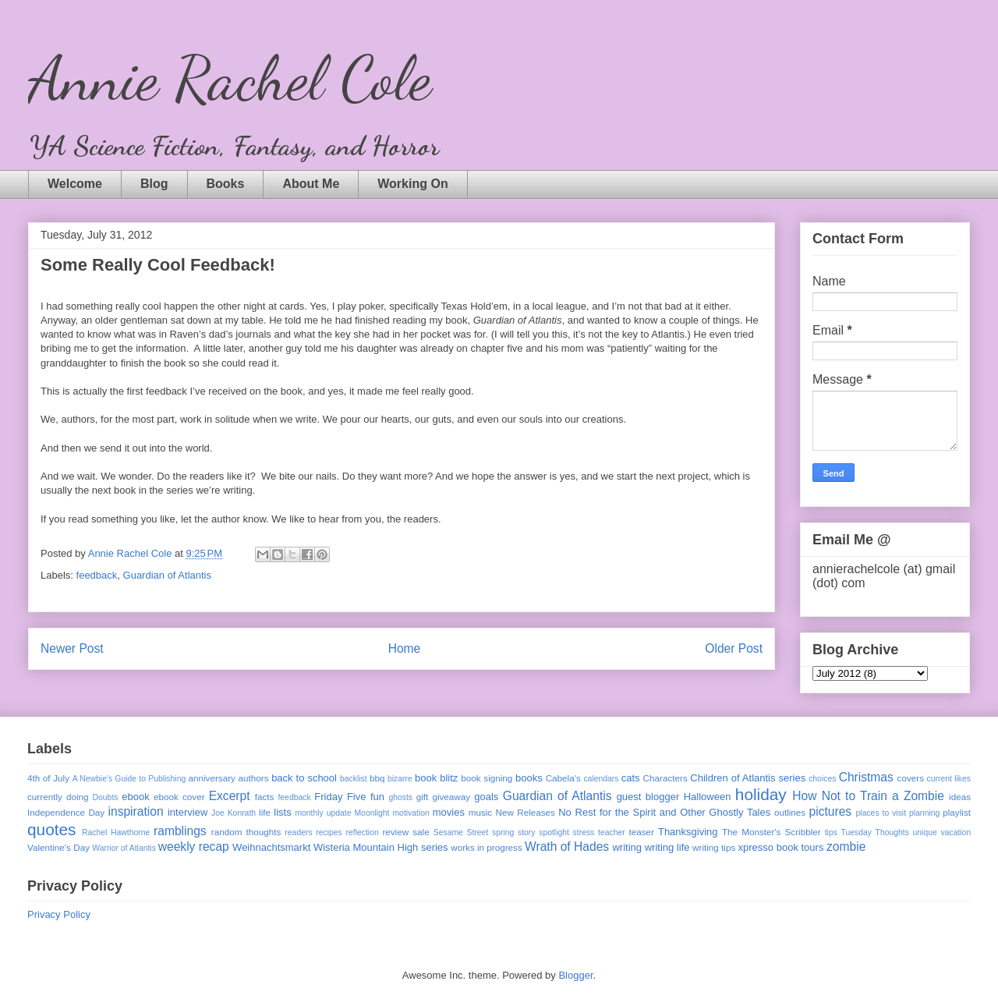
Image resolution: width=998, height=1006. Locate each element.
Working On (412, 183)
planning (924, 813)
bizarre (400, 778)
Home (404, 648)
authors (254, 778)
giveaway (451, 797)
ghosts (400, 797)
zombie (845, 846)
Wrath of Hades (567, 846)
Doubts (106, 797)
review (395, 832)
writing (627, 847)
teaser (640, 832)
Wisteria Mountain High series (380, 847)
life (265, 812)
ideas (960, 797)
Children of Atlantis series (747, 778)
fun (377, 796)
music (481, 812)
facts (264, 797)
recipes (329, 832)
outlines (789, 812)
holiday (761, 794)
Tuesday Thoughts (875, 832)
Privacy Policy (58, 914)
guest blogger (648, 796)
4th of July (48, 778)
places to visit (881, 813)
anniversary (211, 778)
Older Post (734, 648)
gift (422, 797)
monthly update (323, 813)
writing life (667, 847)
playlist (957, 812)
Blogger (575, 975)
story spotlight (543, 832)
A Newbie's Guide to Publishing (129, 778)
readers (298, 832)
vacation (955, 832)
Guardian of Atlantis (167, 575)
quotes (51, 829)
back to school (304, 778)
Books (226, 183)
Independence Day (65, 812)
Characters (665, 778)
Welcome (75, 183)
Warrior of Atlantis (124, 848)
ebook (135, 796)
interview (187, 812)
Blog (154, 183)
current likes (949, 778)
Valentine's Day (58, 847)
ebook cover (179, 797)
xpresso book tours (781, 847)
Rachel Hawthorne (116, 832)
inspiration (136, 811)
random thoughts (246, 832)
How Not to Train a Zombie (868, 795)
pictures (830, 811)
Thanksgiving (688, 832)
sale (420, 832)
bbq (377, 778)
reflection (362, 832)
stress (584, 832)
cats (630, 778)
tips (831, 832)
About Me (310, 183)
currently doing (57, 797)
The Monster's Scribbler (771, 832)
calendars (600, 778)
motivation (410, 813)
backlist (353, 778)
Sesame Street (461, 832)
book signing (486, 778)
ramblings (180, 831)
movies (449, 812)
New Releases (525, 812)
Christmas (866, 777)
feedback (97, 575)
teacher (611, 832)
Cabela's (563, 778)
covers (910, 778)
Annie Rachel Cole (229, 78)
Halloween (707, 796)
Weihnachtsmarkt (271, 847)
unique (925, 832)
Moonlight (371, 813)
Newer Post (72, 648)
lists (282, 812)
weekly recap (193, 846)
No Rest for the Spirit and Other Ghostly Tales (664, 812)
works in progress (486, 847)
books (529, 778)
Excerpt (229, 795)
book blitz (436, 778)
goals (486, 796)
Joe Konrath (233, 813)
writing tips (713, 847)
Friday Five (340, 796)
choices (822, 778)
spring (503, 832)
